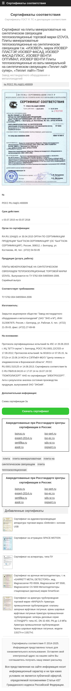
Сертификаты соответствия (36, 15)
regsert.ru (50, 447)
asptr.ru (19, 447)
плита (6, 458)
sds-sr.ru (49, 442)
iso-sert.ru (50, 433)
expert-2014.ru (23, 438)
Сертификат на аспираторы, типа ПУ (33, 556)
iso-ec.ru (49, 438)
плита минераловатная (27, 458)
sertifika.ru (21, 442)
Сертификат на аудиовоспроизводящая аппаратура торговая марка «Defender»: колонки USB (39, 523)
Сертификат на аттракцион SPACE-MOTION (37, 538)
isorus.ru (20, 433)
